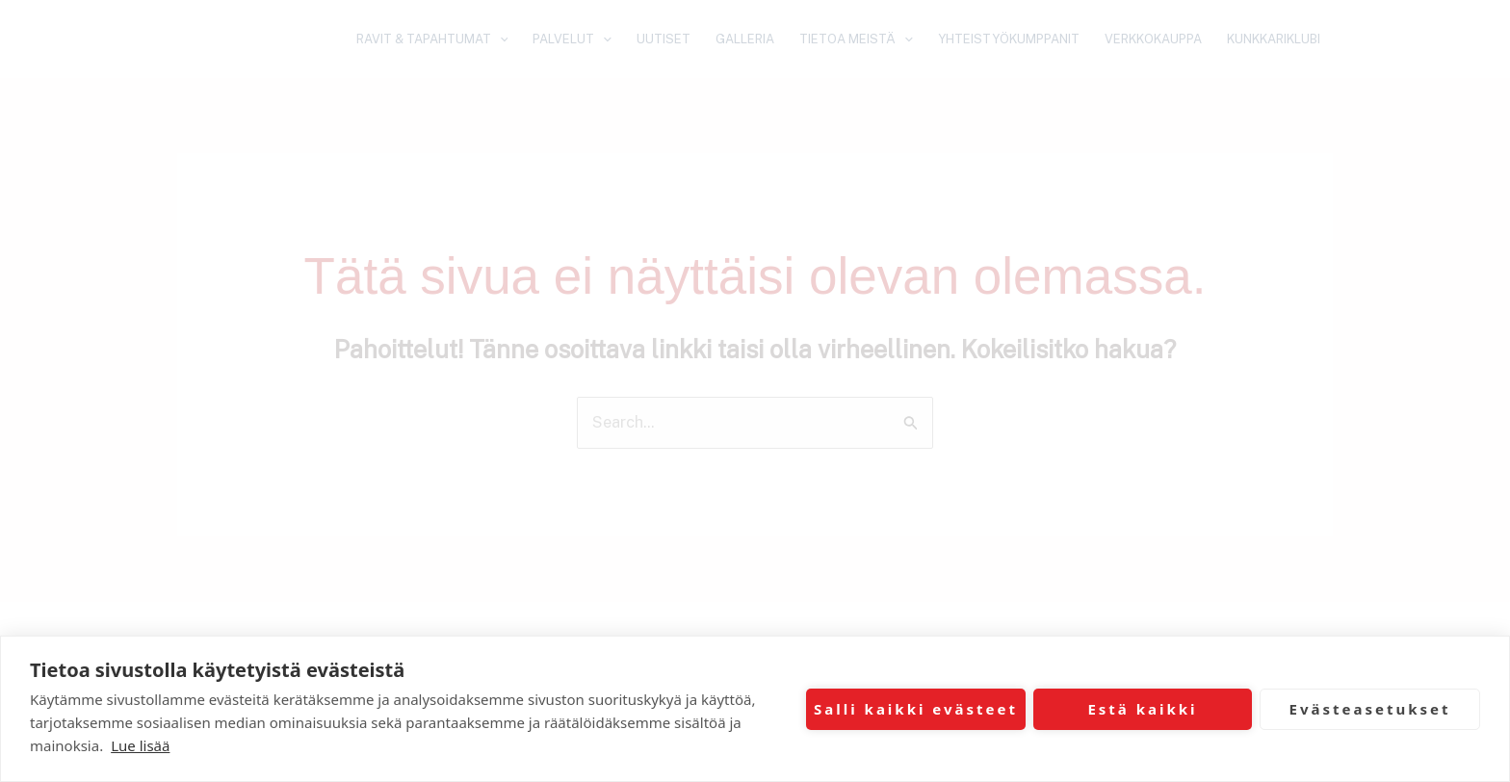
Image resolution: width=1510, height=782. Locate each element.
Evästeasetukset (1370, 708)
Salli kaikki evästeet (916, 708)
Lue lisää (140, 745)
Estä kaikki (1142, 708)
